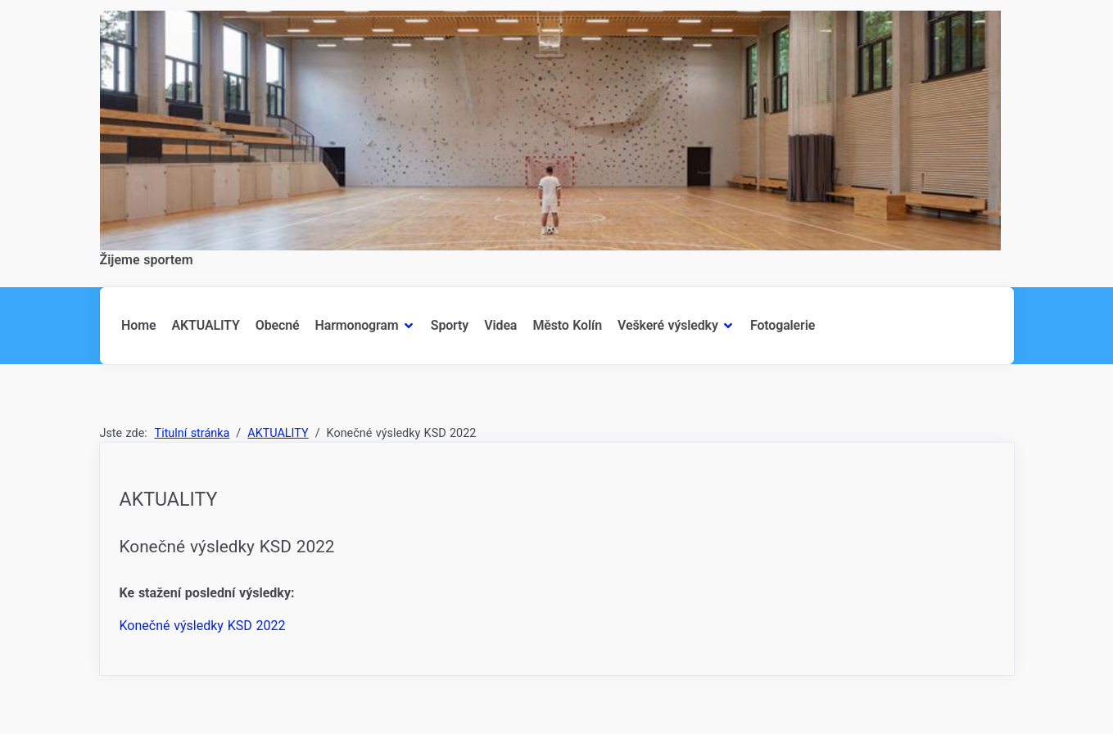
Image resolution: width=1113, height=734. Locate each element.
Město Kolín (566, 325)
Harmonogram (357, 325)
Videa (500, 325)
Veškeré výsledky (668, 325)
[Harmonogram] (407, 325)
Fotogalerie (782, 325)
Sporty (449, 325)
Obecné (278, 325)
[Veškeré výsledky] (726, 325)
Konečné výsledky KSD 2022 (203, 625)
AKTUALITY (206, 325)
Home (138, 325)
